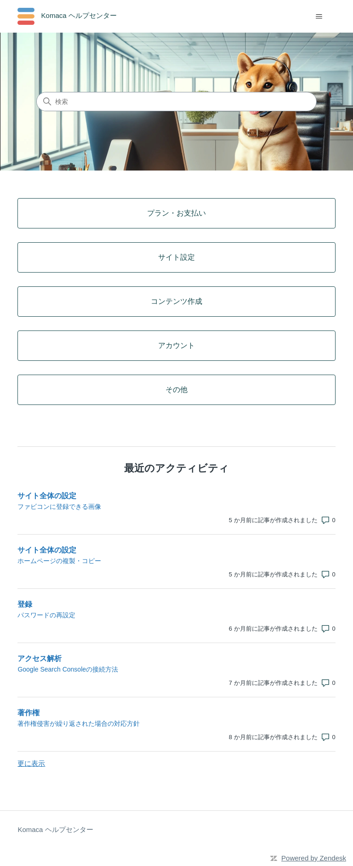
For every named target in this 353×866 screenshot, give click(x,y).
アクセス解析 (39, 658)
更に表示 (31, 763)
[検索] (176, 101)
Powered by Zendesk (313, 858)
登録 (24, 604)
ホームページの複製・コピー (59, 560)
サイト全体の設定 (46, 496)
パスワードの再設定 (46, 615)
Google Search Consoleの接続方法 (67, 669)
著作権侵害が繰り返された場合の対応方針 (78, 723)
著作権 (28, 713)
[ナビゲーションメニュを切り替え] (319, 16)
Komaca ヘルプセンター (55, 829)
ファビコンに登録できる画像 (59, 506)
